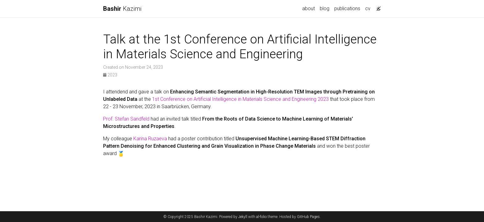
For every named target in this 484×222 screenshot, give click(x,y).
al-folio (261, 217)
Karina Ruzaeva (150, 139)
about (308, 8)
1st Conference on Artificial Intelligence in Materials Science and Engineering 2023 (240, 99)
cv (367, 8)
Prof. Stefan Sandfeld (126, 119)
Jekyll (242, 217)
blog (324, 8)
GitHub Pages (308, 217)
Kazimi (122, 8)
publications (347, 8)
